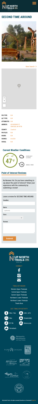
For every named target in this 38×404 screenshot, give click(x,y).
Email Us (34, 400)
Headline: (6, 200)
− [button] (4, 101)
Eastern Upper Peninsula (19, 295)
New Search (30, 66)
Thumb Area (19, 303)
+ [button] (4, 97)
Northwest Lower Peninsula (19, 298)
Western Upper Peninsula (19, 289)
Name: (5, 207)
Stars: (5, 214)
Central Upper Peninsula (19, 292)
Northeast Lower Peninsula (19, 300)
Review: (5, 222)
